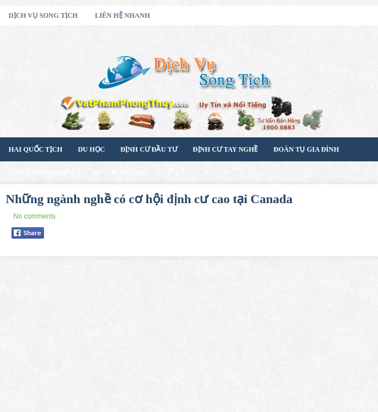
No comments (34, 216)
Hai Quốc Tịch (35, 149)
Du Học (91, 149)
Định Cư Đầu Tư (148, 149)
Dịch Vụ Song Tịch (43, 15)
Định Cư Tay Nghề (225, 149)
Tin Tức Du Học (119, 173)
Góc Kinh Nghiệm (42, 173)
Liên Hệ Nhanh (122, 15)
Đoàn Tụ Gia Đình (306, 149)
